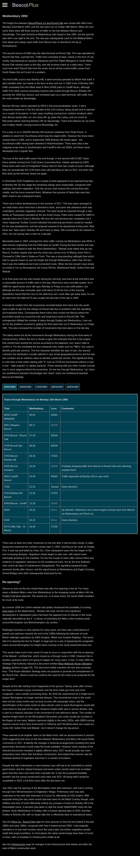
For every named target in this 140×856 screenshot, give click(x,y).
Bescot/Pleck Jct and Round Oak (45, 23)
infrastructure (18, 844)
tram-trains (8, 611)
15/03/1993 (10, 387)
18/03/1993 (57, 387)
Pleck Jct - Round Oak (23, 822)
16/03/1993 (25, 387)
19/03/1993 (73, 387)
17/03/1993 (41, 387)
